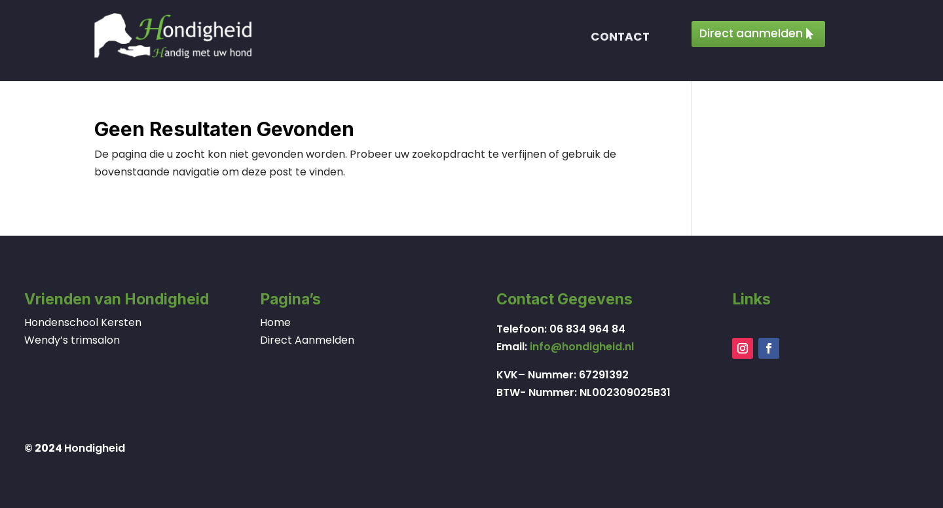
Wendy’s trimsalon (72, 340)
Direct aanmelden (751, 33)
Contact (620, 38)
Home (275, 322)
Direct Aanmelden (307, 340)
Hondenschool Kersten (82, 322)
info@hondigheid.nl (582, 346)
